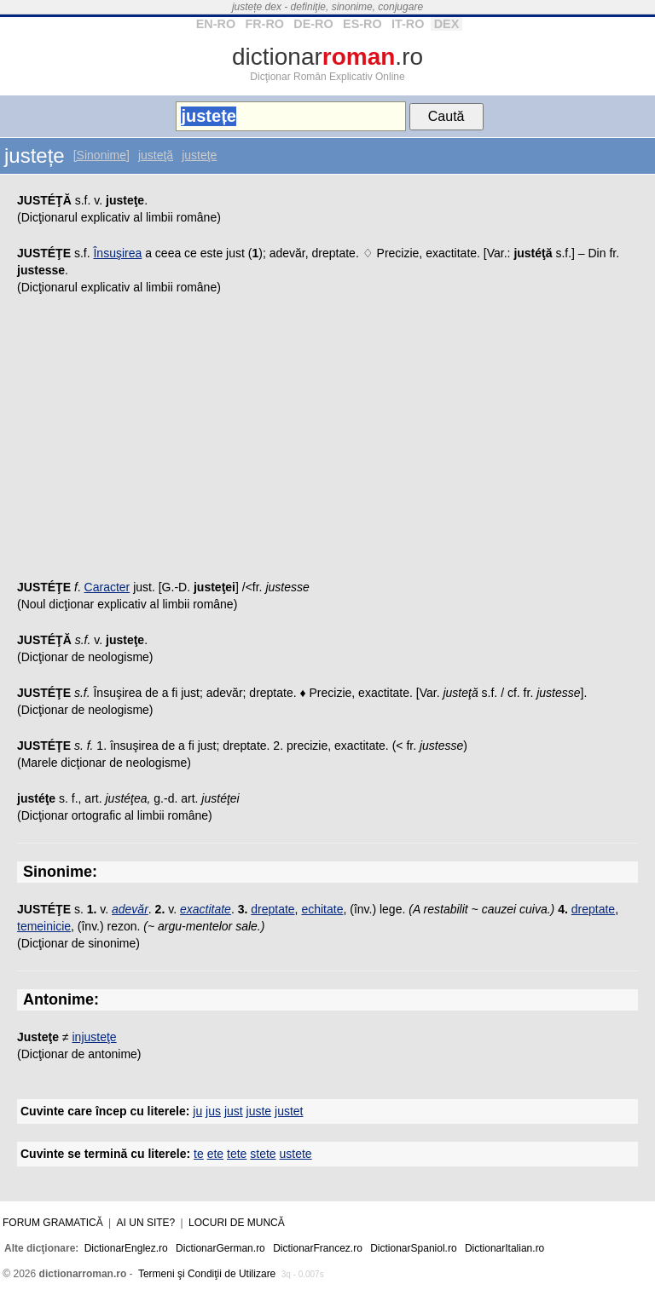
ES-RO (362, 24)
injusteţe (94, 1037)
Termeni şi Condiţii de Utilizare (206, 1274)
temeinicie (44, 926)
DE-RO (313, 24)
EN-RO (215, 24)
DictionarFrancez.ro (317, 1248)
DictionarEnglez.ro (126, 1248)
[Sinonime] (101, 155)
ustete (296, 1153)
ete (215, 1153)
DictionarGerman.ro (220, 1248)
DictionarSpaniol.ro (413, 1248)
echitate (322, 909)
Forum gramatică (53, 1223)
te (199, 1153)
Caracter (107, 587)
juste (259, 1111)
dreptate (272, 909)
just (233, 1111)
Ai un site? (146, 1223)
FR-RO (264, 24)
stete (262, 1153)
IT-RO (407, 24)
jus (213, 1111)
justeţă (155, 155)
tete (236, 1153)
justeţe (199, 155)
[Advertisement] (327, 442)
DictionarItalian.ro (504, 1248)
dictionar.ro (327, 56)
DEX (447, 24)
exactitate (205, 909)
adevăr (130, 909)
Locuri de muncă (236, 1223)
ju (197, 1111)
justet (289, 1111)
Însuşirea (117, 253)
